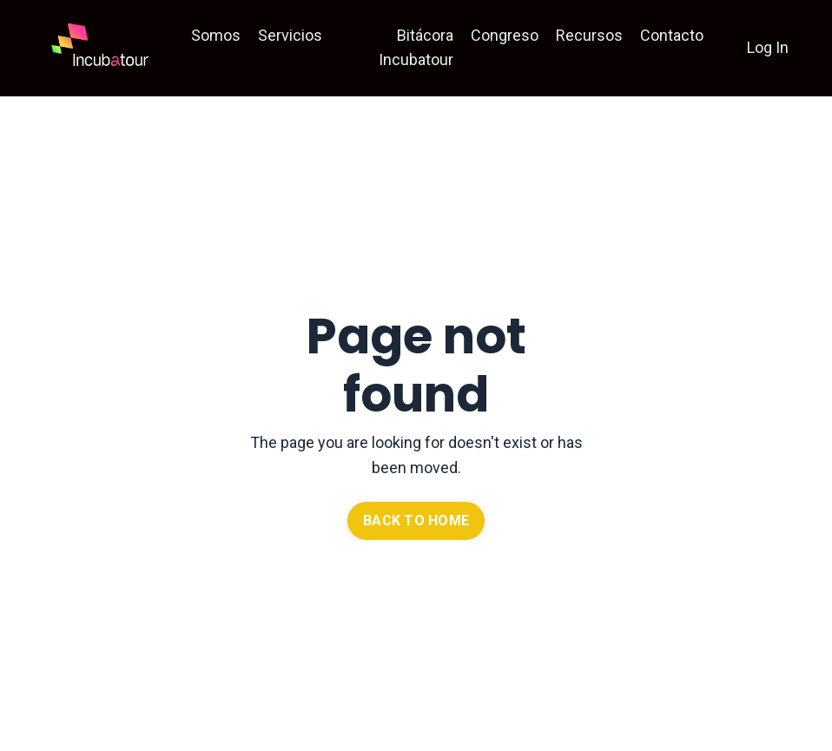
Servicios (290, 35)
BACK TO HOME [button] (416, 520)
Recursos (589, 35)
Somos (216, 35)
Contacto (671, 35)
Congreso (504, 35)
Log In (768, 47)
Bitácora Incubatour (416, 47)
